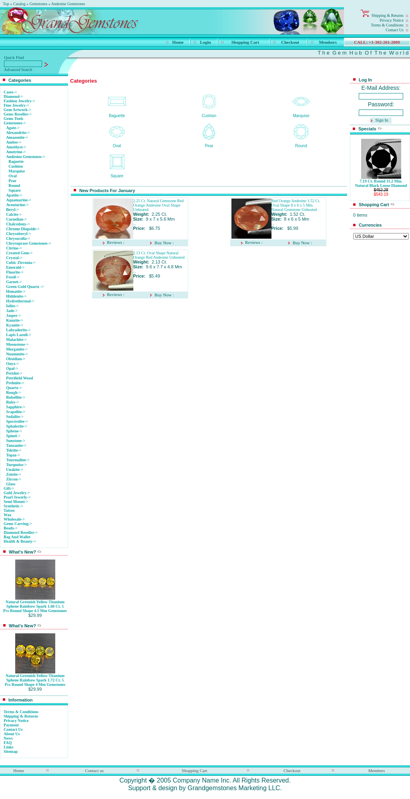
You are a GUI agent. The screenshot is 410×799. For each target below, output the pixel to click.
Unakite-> (14, 469)
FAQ (8, 742)
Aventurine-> (17, 205)
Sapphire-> (15, 407)
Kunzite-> (14, 320)
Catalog (19, 4)
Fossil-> (12, 277)
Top (6, 4)
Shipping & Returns (388, 15)
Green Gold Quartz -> (25, 286)
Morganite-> (17, 349)
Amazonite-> (17, 137)
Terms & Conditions (387, 25)
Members (328, 42)
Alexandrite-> (18, 132)
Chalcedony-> (18, 224)
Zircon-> (13, 479)
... (135, 223)
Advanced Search (18, 69)
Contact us (94, 770)
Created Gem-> (19, 253)
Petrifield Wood (19, 378)
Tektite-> (14, 450)
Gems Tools (13, 118)
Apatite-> (14, 195)
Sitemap (11, 751)
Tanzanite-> (16, 445)
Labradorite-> (18, 330)
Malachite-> (16, 339)
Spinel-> (13, 436)
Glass (10, 484)
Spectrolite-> (17, 421)
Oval (12, 176)
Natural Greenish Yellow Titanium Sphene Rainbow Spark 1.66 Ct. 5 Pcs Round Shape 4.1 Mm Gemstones (35, 606)
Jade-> (12, 310)
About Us (12, 734)
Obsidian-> (15, 359)
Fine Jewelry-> (16, 105)
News (8, 738)
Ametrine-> (16, 152)
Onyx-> (12, 363)
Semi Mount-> (16, 501)
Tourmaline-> (18, 460)
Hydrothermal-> (20, 301)
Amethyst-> (16, 147)
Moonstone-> (17, 344)
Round (14, 185)
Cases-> (10, 92)
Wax (7, 515)
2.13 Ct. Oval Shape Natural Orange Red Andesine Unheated (159, 255)
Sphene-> (14, 431)
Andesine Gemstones (68, 4)
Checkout (290, 42)
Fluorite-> (14, 272)
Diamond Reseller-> (21, 532)
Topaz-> (13, 455)
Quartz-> (14, 387)
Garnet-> (14, 282)
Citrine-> (14, 248)
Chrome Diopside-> (23, 229)
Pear (12, 180)
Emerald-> (15, 267)
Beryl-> (12, 209)
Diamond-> (13, 96)
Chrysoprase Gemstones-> (28, 243)
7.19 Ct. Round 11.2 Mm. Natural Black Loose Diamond (381, 183)
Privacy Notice (392, 20)
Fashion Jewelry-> (19, 101)
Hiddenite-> (16, 296)
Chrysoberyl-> (18, 233)
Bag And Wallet (17, 537)
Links (8, 747)
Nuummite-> (17, 354)
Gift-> (9, 488)
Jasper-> (13, 315)
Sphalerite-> (16, 426)
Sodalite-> (14, 416)
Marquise (16, 171)
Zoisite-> (13, 474)
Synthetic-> (13, 506)
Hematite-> (15, 291)
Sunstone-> (15, 440)
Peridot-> (14, 373)
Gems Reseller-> (18, 114)
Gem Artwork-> (17, 109)
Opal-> (12, 368)
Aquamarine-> (18, 200)
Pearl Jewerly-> (17, 497)
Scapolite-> (15, 412)
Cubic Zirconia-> (21, 262)
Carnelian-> (16, 219)
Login (205, 42)
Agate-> (13, 128)
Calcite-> (14, 214)
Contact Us (395, 30)
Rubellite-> (15, 397)
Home (177, 42)
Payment (11, 725)
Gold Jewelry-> (17, 493)
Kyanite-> (14, 325)
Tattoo (9, 510)
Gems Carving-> (18, 523)
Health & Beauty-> (20, 541)
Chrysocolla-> (18, 238)
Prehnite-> (15, 383)
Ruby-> (12, 402)
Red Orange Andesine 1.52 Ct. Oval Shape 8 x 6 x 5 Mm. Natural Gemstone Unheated (295, 205)
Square (14, 190)
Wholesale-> (14, 519)
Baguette (16, 161)
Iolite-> (12, 306)
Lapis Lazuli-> (18, 335)
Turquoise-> (16, 464)
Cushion (15, 166)
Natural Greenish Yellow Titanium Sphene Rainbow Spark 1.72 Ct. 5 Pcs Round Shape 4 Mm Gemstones (35, 680)
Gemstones (38, 4)
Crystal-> (14, 258)
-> (15, 123)
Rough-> (13, 392)
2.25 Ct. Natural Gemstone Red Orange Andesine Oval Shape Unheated (158, 205)
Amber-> (14, 142)
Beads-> (11, 528)
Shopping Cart (245, 42)
